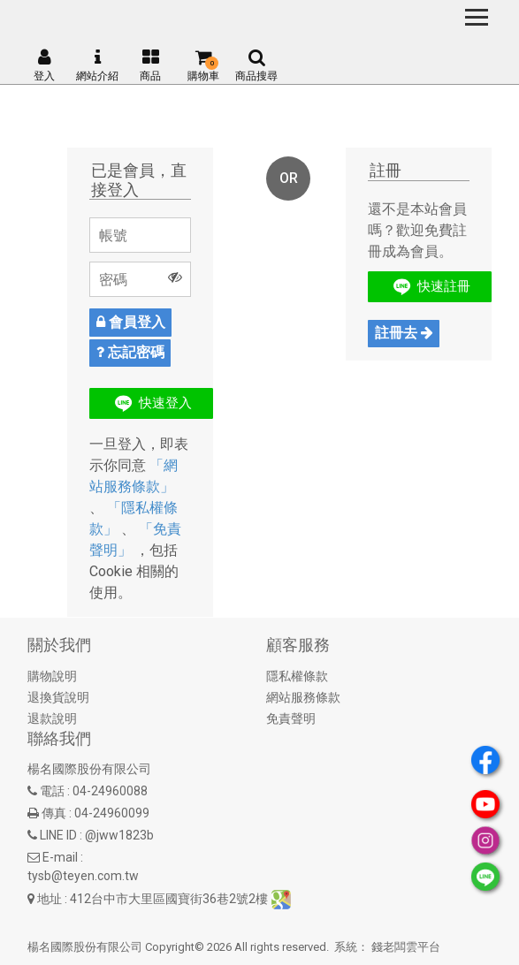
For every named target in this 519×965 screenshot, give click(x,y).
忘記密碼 (130, 352)
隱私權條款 (297, 676)
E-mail (60, 857)
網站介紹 (97, 65)
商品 (150, 65)
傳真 (54, 813)
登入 (44, 65)
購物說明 (52, 676)
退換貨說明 (58, 697)
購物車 (203, 65)
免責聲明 (291, 718)
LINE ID (58, 835)
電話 (52, 791)
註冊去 (404, 332)
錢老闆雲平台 (405, 947)
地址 (49, 899)
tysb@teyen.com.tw (83, 876)
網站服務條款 (303, 697)
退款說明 (52, 718)
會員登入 (130, 322)
